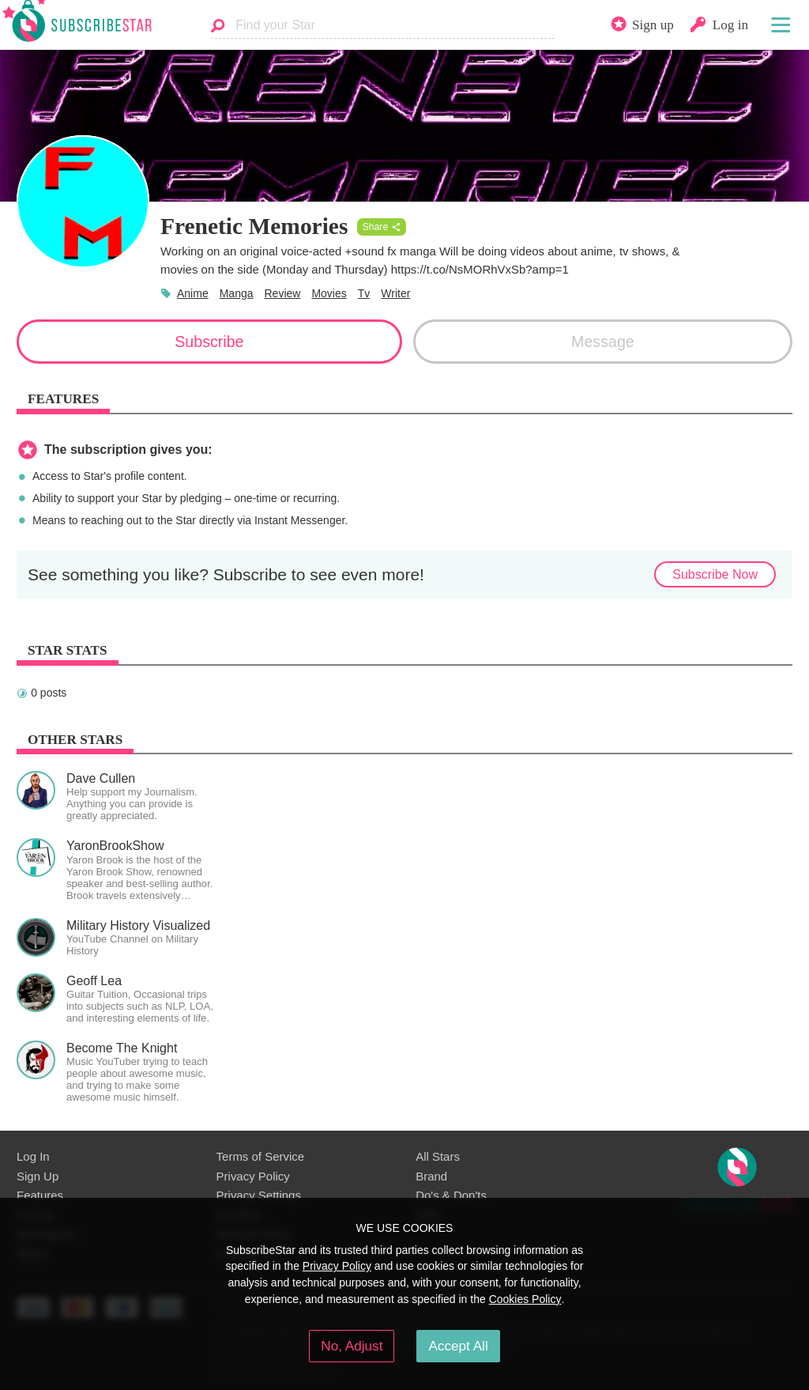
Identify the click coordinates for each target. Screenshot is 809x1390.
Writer (395, 293)
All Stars (438, 1156)
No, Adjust (351, 1346)
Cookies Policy (525, 1299)
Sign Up (37, 1176)
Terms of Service (260, 1156)
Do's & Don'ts (451, 1195)
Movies (328, 293)
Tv (364, 293)
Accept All (457, 1346)
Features (40, 1195)
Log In (33, 1156)
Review (283, 293)
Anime (193, 293)
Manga (237, 293)
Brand (431, 1176)
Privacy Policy (253, 1176)
